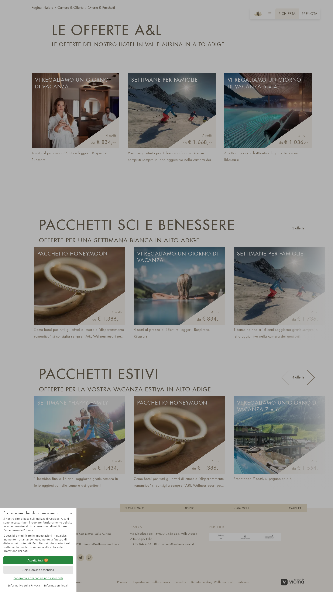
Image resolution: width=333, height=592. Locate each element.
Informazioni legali (56, 585)
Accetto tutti (38, 560)
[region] (38, 535)
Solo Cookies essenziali (38, 570)
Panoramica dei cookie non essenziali (38, 578)
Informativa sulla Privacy (24, 585)
